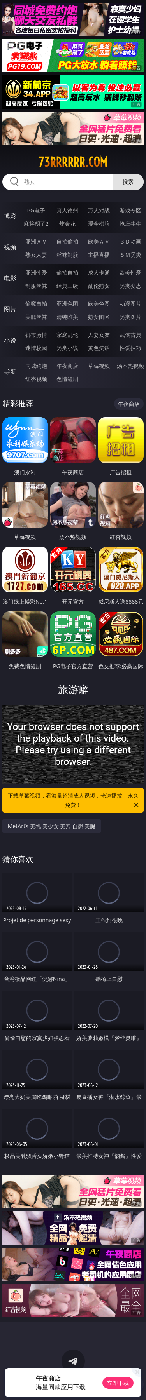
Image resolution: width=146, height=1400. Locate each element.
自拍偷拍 (67, 241)
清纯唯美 (67, 316)
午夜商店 (67, 365)
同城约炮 (36, 365)
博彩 (10, 216)
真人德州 (67, 210)
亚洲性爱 (36, 272)
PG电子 (36, 210)
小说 (10, 340)
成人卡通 (99, 272)
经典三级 (67, 285)
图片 (10, 309)
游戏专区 (130, 210)
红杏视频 (36, 379)
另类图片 (130, 316)
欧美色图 (99, 303)
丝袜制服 (67, 254)
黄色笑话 (99, 348)
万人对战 (99, 210)
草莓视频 (99, 365)
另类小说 (67, 348)
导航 (10, 371)
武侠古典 (130, 334)
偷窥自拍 (36, 303)
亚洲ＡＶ (36, 241)
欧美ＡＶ (99, 241)
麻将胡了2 (36, 223)
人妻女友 (99, 334)
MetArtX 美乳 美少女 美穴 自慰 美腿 (52, 826)
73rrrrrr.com (73, 162)
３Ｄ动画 (130, 241)
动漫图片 (130, 303)
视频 (10, 247)
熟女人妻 (36, 254)
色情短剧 (67, 379)
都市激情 (36, 334)
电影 (10, 278)
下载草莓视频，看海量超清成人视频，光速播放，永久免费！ (74, 801)
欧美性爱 (130, 272)
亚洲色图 (67, 303)
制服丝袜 (36, 285)
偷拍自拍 (67, 272)
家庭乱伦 (67, 334)
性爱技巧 (130, 348)
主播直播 (99, 254)
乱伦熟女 (99, 285)
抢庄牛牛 (130, 223)
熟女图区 (99, 316)
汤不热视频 (130, 365)
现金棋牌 (99, 223)
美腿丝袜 (36, 316)
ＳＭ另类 (130, 254)
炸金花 (67, 223)
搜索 (128, 181)
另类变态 (130, 285)
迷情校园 (36, 348)
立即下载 (118, 1382)
